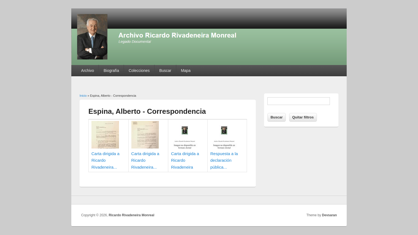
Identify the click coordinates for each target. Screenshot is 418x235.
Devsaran (329, 215)
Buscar (165, 70)
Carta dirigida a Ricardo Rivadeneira (185, 160)
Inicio (83, 95)
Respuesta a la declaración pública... (224, 160)
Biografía (111, 70)
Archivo (87, 70)
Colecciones (139, 70)
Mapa (186, 70)
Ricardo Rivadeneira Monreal (131, 215)
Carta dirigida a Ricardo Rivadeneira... (105, 160)
